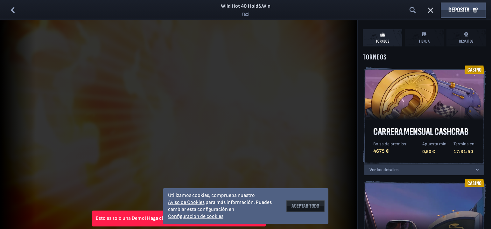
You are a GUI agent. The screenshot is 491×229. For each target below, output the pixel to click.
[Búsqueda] (412, 10)
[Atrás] (12, 10)
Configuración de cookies (195, 216)
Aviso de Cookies (186, 202)
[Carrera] (430, 10)
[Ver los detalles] (477, 170)
